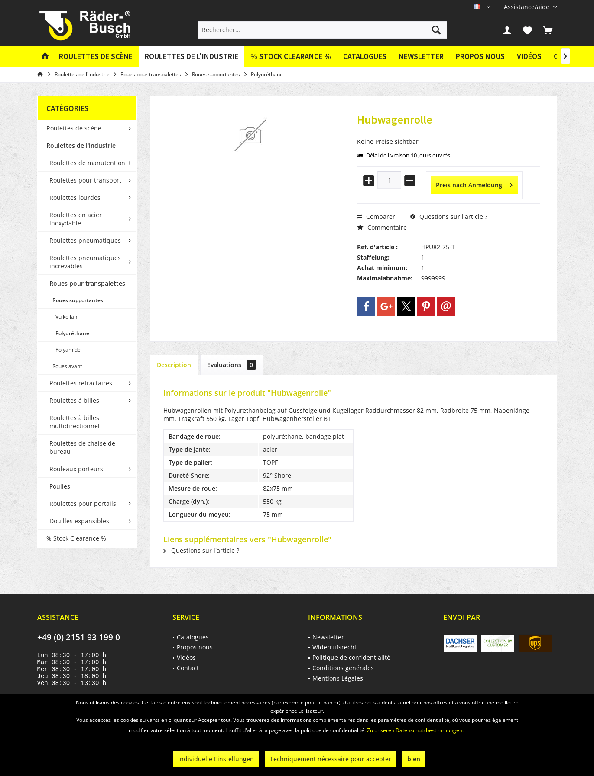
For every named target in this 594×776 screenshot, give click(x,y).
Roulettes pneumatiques (85, 240)
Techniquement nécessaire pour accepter (330, 759)
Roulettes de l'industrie (81, 145)
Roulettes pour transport (85, 180)
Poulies (59, 486)
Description (174, 365)
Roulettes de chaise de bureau (82, 447)
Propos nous (480, 56)
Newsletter (421, 56)
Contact (188, 668)
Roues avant (67, 366)
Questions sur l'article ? (448, 216)
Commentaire (382, 227)
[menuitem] (527, 6)
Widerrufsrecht (334, 647)
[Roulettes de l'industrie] (191, 56)
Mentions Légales (337, 678)
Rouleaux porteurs (76, 469)
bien (413, 759)
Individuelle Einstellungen (216, 759)
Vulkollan (66, 316)
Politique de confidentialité (351, 657)
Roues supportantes (77, 300)
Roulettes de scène (73, 128)
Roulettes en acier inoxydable (75, 219)
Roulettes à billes (74, 400)
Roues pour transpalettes (87, 283)
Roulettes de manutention (87, 163)
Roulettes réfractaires (80, 383)
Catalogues (364, 56)
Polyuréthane (72, 333)
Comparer (376, 216)
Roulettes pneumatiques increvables (85, 262)
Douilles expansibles (79, 521)
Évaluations (231, 365)
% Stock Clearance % (76, 538)
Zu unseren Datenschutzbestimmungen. (415, 730)
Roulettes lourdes (75, 197)
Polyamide (68, 349)
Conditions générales (343, 668)
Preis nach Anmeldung (474, 183)
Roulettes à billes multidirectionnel (74, 422)
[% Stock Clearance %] (290, 56)
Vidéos (529, 56)
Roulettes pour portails (82, 503)
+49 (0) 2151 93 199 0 (78, 637)
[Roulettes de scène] (96, 56)
